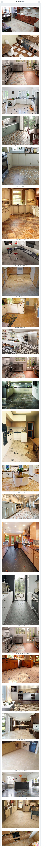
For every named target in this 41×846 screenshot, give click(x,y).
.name (20, 1)
